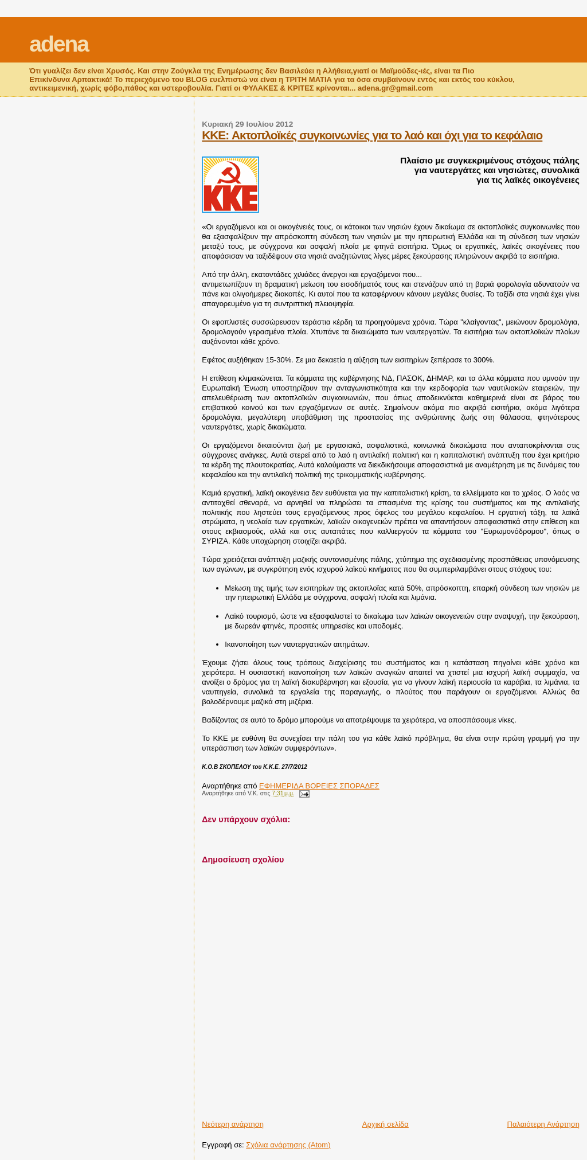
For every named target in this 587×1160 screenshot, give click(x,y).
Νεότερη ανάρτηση (233, 1124)
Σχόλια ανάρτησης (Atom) (288, 1145)
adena (58, 44)
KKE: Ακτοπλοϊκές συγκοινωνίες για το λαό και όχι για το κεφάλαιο (372, 135)
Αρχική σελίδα (385, 1124)
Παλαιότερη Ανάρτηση (543, 1124)
